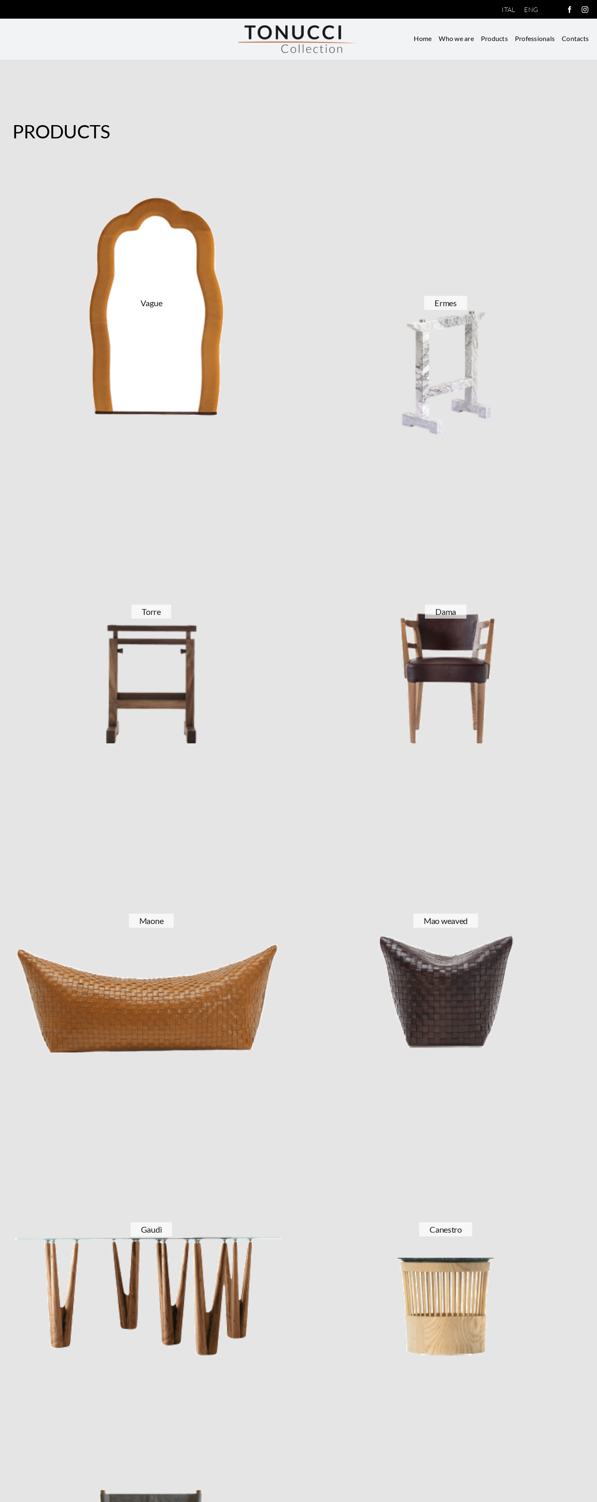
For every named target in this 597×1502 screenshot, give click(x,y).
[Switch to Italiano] (509, 9)
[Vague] (151, 162)
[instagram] (585, 9)
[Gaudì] (151, 1089)
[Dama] (446, 471)
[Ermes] (446, 162)
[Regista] (151, 1398)
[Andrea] (446, 1398)
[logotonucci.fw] (298, 28)
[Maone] (151, 780)
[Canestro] (446, 1089)
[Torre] (151, 471)
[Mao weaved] (446, 780)
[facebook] (569, 9)
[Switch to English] (531, 9)
